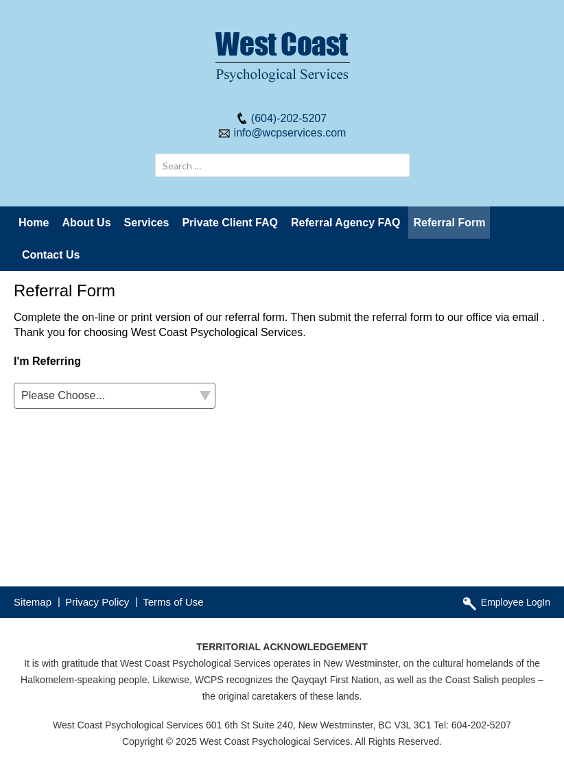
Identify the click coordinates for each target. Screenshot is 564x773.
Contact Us (51, 255)
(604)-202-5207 (289, 118)
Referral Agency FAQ (345, 222)
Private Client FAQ (230, 222)
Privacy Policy (97, 602)
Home (34, 222)
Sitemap (32, 602)
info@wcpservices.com (290, 133)
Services (146, 222)
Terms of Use (173, 602)
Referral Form (449, 222)
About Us (86, 222)
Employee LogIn (515, 602)
